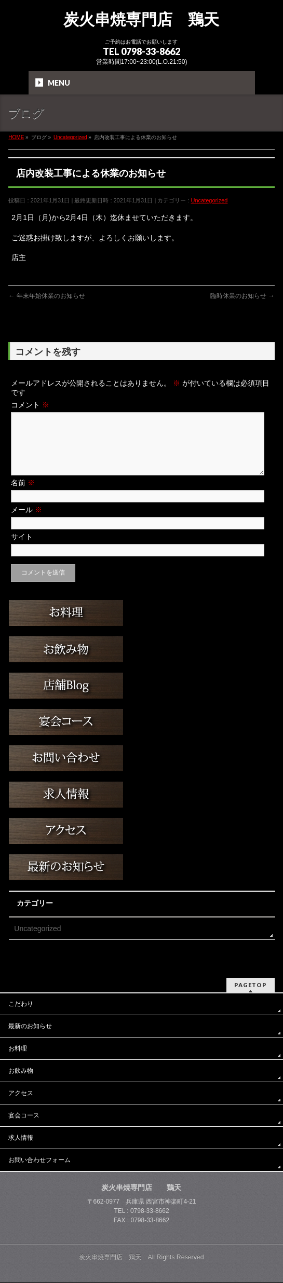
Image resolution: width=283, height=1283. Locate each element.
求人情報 (20, 1138)
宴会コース (23, 1116)
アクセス (20, 1093)
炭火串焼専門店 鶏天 (141, 19)
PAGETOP (250, 985)
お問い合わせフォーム (39, 1160)
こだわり (20, 1004)
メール (26, 522)
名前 (23, 495)
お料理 (17, 1049)
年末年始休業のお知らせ (46, 295)
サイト (22, 549)
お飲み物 (20, 1071)
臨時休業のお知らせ (242, 295)
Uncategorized (209, 200)
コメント (30, 405)
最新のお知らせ (30, 1026)
